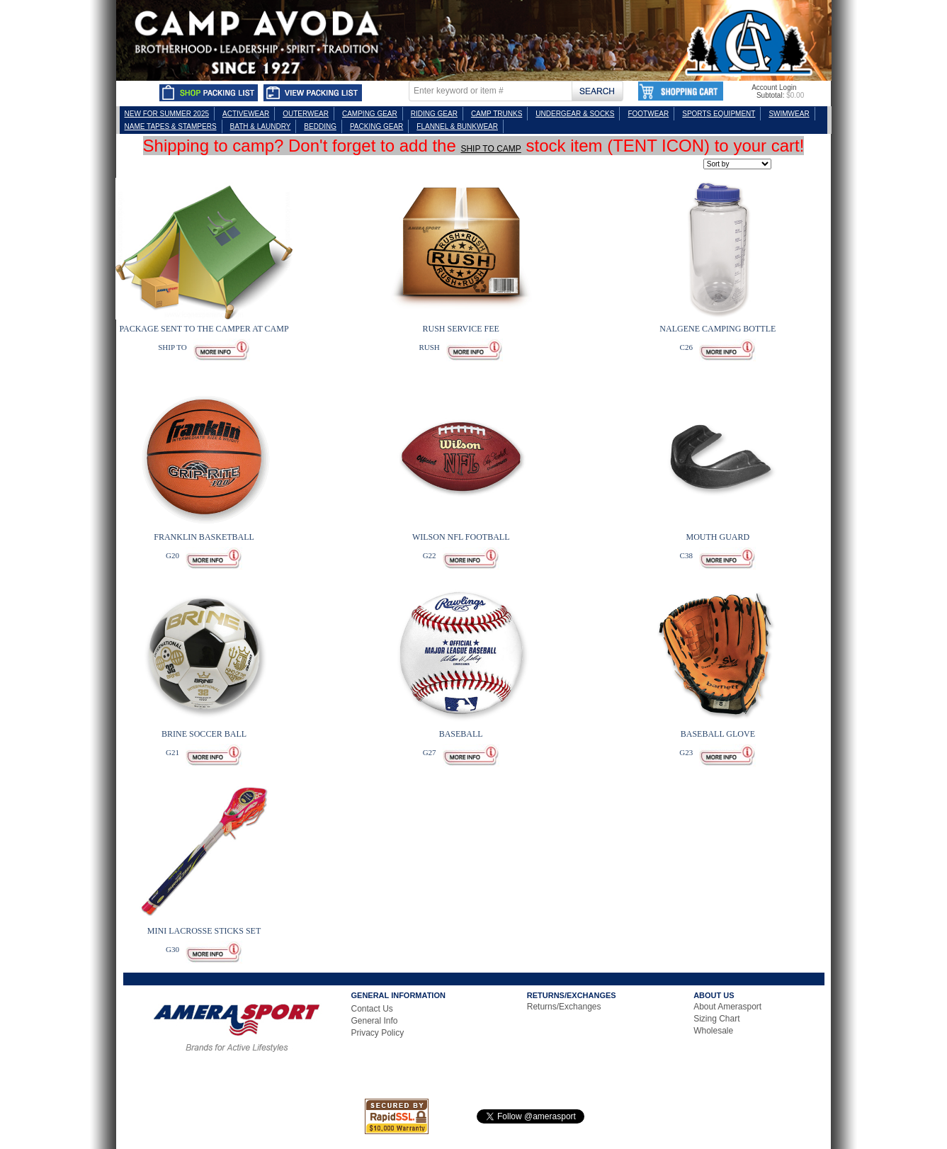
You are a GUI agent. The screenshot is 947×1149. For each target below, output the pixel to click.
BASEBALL (461, 734)
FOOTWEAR (648, 114)
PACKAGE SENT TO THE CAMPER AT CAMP (203, 329)
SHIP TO (172, 347)
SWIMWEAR (789, 114)
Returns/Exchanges (564, 1007)
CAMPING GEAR (369, 114)
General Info (374, 1021)
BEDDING (320, 126)
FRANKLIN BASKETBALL (204, 537)
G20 (172, 555)
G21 (172, 752)
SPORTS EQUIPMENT (718, 114)
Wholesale (713, 1031)
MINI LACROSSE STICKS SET (204, 931)
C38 (686, 555)
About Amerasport (727, 1007)
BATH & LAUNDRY (260, 126)
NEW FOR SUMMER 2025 (167, 114)
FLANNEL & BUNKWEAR (457, 126)
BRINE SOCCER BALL (203, 734)
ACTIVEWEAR (245, 114)
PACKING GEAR (376, 126)
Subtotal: (770, 95)
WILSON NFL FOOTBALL (461, 537)
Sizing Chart (716, 1019)
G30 (172, 949)
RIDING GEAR (434, 114)
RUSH (429, 347)
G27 (429, 752)
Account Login (774, 87)
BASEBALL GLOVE (718, 734)
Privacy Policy (377, 1033)
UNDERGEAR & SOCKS (574, 114)
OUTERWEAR (306, 114)
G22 (429, 555)
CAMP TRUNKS (496, 114)
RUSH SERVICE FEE (461, 329)
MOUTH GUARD (718, 537)
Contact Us (372, 1009)
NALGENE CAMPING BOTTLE (717, 329)
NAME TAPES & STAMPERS (171, 126)
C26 (686, 347)
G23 (686, 752)
